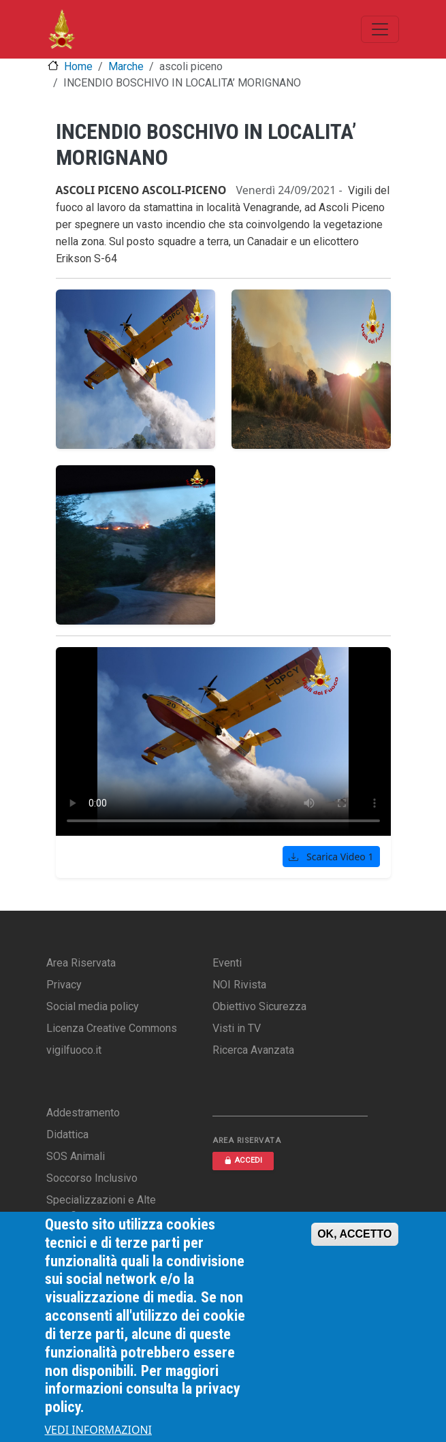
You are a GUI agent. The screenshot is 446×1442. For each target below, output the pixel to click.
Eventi (227, 962)
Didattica (67, 1134)
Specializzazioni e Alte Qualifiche (101, 1208)
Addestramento (83, 1112)
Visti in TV (236, 1028)
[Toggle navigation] (380, 29)
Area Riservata (81, 962)
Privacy (64, 984)
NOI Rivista (239, 984)
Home (78, 66)
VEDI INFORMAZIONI (99, 1429)
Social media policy (92, 1006)
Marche (126, 66)
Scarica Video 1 (331, 856)
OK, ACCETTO (354, 1234)
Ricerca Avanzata (253, 1050)
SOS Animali (75, 1156)
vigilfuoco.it (73, 1050)
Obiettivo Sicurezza (259, 1006)
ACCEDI (243, 1160)
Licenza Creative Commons (111, 1028)
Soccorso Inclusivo (92, 1178)
